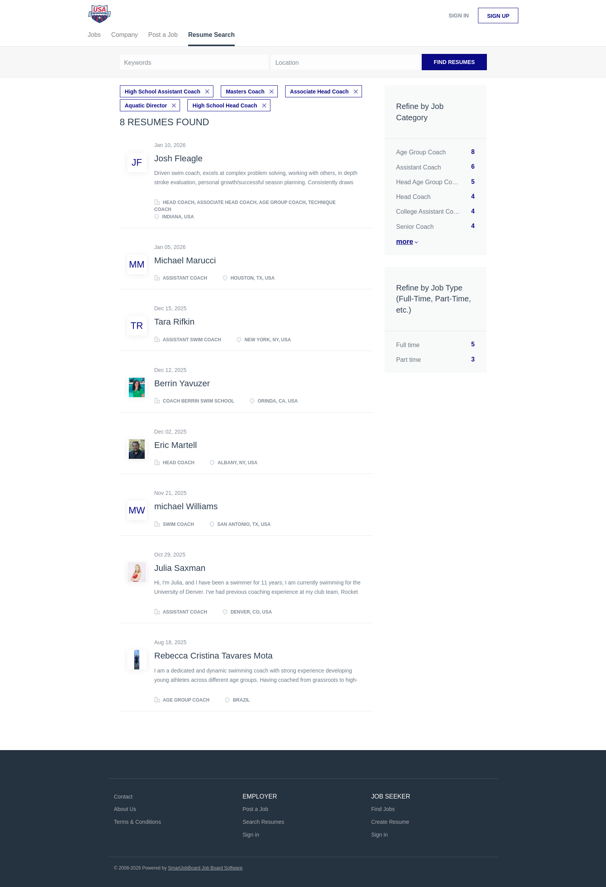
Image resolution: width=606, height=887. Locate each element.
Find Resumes (454, 62)
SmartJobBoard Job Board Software (205, 868)
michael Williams (186, 506)
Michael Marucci (185, 260)
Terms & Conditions (137, 822)
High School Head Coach (224, 105)
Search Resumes (263, 822)
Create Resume (390, 822)
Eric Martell (175, 445)
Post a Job (255, 809)
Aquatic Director (146, 105)
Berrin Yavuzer (182, 383)
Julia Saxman (180, 568)
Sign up (498, 16)
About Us (125, 809)
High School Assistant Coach (163, 91)
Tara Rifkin (174, 322)
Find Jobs (383, 809)
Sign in (458, 15)
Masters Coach (245, 91)
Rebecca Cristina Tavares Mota (213, 655)
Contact (123, 797)
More (404, 242)
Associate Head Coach (319, 91)
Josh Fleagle (178, 158)
